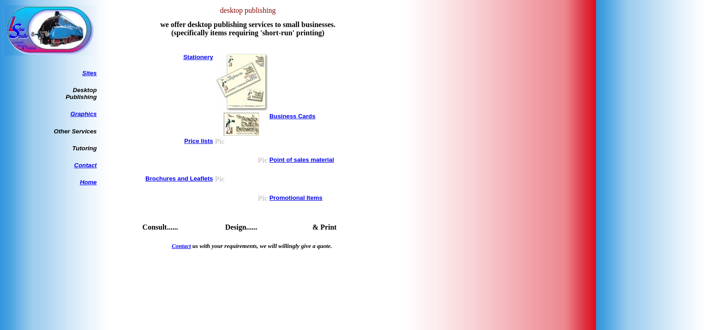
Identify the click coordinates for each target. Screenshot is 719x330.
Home (88, 182)
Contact (85, 165)
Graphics (83, 113)
